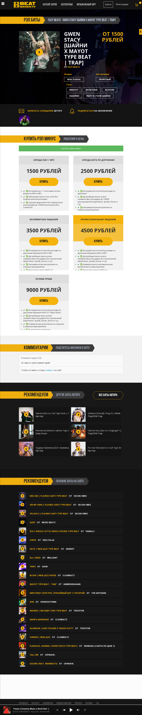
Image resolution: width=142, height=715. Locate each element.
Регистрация (122, 4)
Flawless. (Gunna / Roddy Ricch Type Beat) (53, 646)
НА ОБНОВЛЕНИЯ (91, 110)
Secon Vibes (80, 496)
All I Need (35, 557)
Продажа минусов (63, 703)
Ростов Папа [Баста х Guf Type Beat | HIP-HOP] (111, 447)
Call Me (34, 654)
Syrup (33, 540)
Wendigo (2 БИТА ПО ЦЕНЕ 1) (99, 646)
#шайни (74, 95)
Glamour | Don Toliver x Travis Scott (51, 628)
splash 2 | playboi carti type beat (49, 513)
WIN (32, 601)
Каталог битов (50, 4)
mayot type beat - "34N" (43, 584)
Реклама (89, 703)
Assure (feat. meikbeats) (43, 663)
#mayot (73, 89)
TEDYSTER (79, 610)
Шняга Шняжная (39, 619)
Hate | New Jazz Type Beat (44, 548)
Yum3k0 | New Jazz (40, 637)
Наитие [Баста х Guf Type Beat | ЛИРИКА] (56, 413)
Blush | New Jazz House (43, 575)
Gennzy (70, 548)
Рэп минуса (23, 703)
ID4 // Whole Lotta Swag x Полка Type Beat (54, 531)
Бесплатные (67, 4)
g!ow (45, 566)
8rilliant (52, 557)
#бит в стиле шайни (98, 95)
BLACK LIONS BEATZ (21, 712)
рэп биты (32, 20)
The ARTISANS (98, 593)
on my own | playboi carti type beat (51, 504)
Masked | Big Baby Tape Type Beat (48, 610)
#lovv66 (109, 89)
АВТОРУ (40, 110)
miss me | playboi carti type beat (48, 496)
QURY (32, 522)
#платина (92, 89)
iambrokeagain (72, 584)
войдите (49, 370)
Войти (108, 4)
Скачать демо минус (71, 148)
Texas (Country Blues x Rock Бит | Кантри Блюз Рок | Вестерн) (46, 708)
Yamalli (90, 531)
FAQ (97, 703)
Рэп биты (78, 703)
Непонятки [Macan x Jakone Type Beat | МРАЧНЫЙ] (61, 430)
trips (33, 566)
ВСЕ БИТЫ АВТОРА (108, 395)
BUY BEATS (35, 703)
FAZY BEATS (74, 67)
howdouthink (48, 601)
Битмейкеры (48, 703)
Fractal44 (48, 540)
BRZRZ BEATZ (49, 522)
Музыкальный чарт (86, 4)
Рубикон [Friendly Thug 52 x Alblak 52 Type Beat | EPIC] (114, 413)
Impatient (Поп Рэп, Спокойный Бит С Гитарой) (57, 593)
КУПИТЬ (44, 182)
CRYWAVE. (50, 654)
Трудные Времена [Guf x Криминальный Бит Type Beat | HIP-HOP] (68, 447)
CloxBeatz (69, 575)
